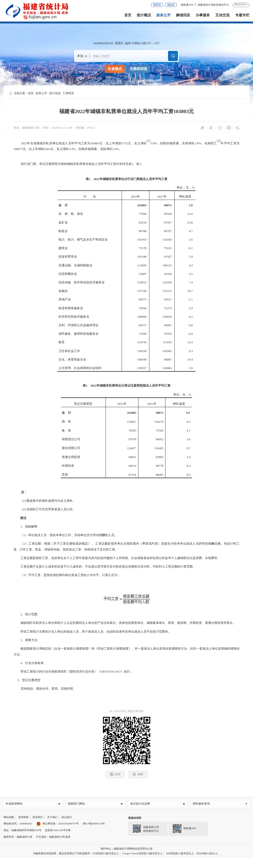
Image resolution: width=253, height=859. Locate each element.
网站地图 (9, 818)
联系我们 (38, 818)
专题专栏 (242, 15)
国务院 (157, 4)
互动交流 (222, 15)
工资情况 (68, 93)
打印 (115, 774)
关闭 (138, 774)
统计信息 (55, 93)
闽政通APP (187, 4)
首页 (127, 15)
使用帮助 (23, 818)
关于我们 (52, 818)
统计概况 (144, 15)
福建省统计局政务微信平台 (213, 4)
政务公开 (163, 15)
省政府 (171, 4)
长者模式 (115, 69)
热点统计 (67, 818)
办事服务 (203, 15)
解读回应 (183, 15)
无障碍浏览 (138, 69)
